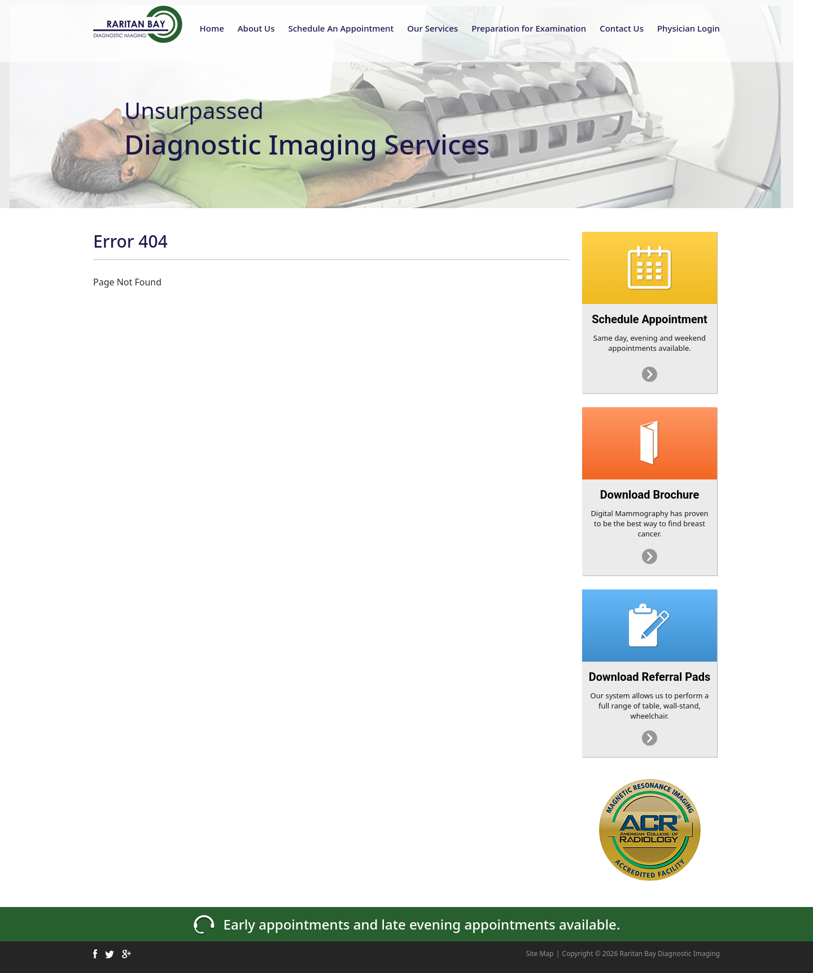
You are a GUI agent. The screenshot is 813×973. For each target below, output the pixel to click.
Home (212, 28)
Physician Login (688, 28)
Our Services (432, 28)
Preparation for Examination (528, 28)
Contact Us (622, 28)
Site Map (540, 953)
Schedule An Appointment (341, 28)
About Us (256, 28)
